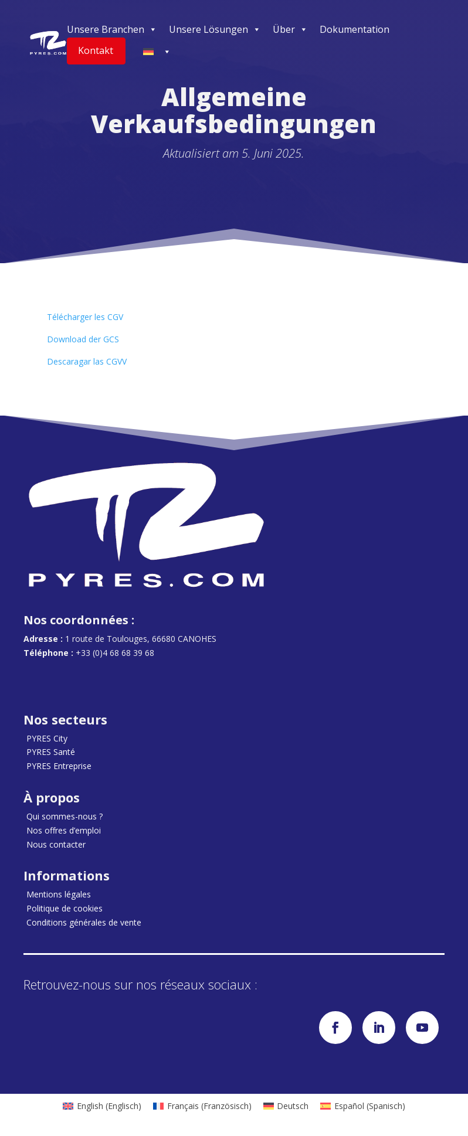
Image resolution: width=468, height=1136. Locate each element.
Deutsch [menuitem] (292, 1105)
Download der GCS (83, 339)
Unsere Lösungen (215, 29)
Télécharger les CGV (85, 316)
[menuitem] (102, 1106)
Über (290, 29)
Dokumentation (354, 29)
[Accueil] (48, 42)
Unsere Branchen (112, 29)
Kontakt (95, 50)
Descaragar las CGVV (87, 361)
